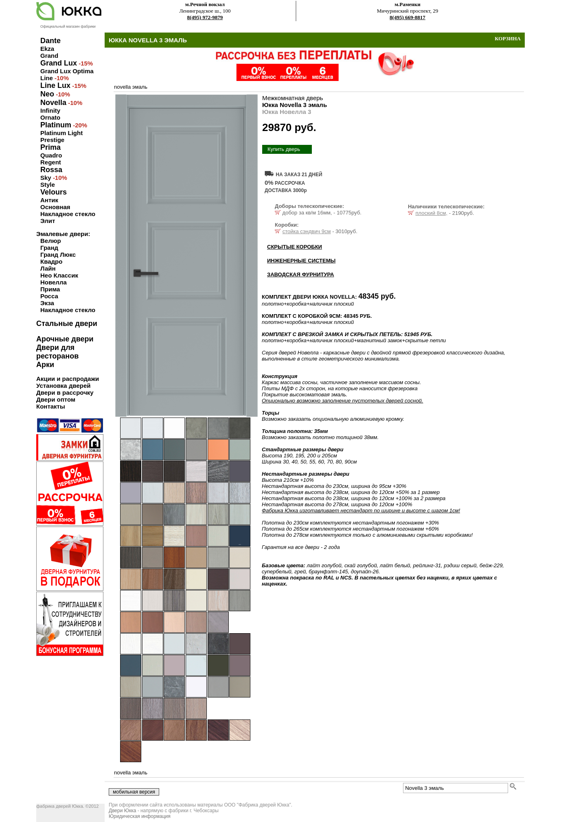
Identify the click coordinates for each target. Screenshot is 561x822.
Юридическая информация (140, 816)
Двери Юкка (122, 810)
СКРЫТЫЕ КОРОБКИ (294, 247)
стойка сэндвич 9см (307, 231)
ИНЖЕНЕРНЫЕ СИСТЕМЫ (301, 261)
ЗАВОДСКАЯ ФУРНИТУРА (300, 274)
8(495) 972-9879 (205, 17)
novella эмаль (130, 87)
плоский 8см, (432, 213)
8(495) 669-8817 (407, 17)
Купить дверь (283, 149)
